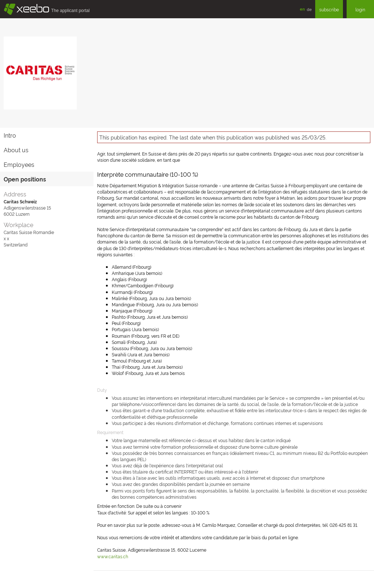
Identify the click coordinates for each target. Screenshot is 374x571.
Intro (10, 135)
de (309, 9)
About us (16, 150)
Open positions (25, 179)
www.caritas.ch (112, 556)
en (302, 9)
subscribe (329, 9)
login (360, 9)
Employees (19, 164)
